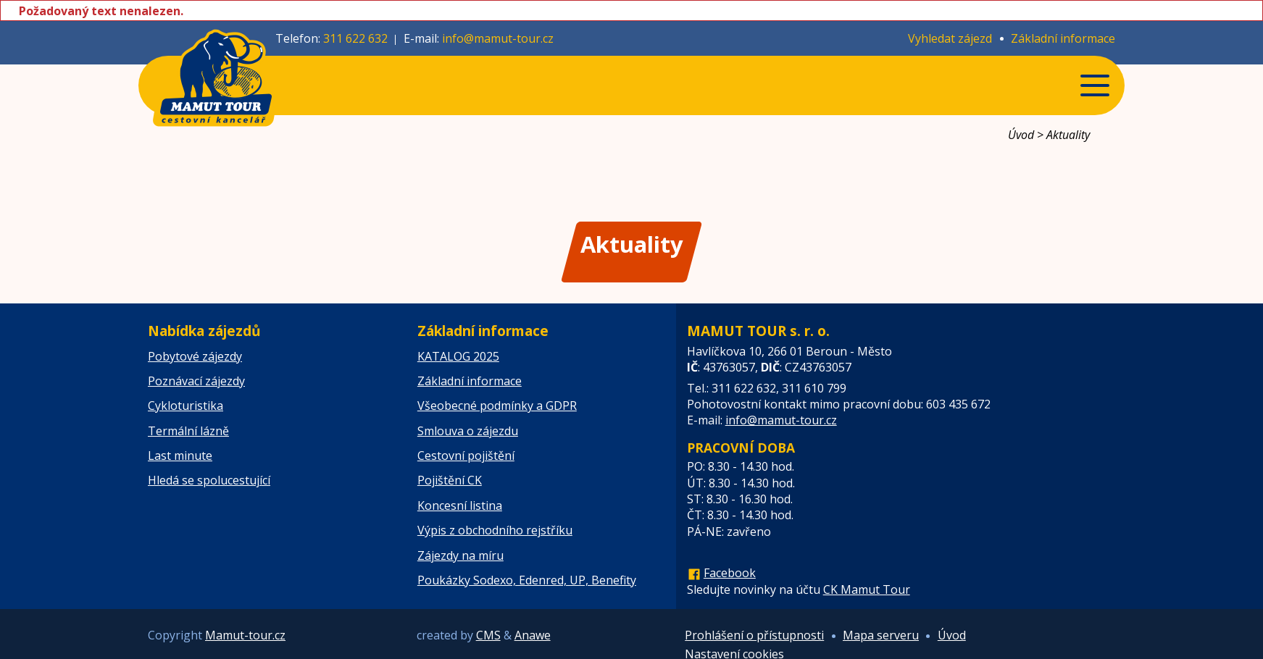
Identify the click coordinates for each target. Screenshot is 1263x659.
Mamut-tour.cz (245, 635)
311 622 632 (355, 38)
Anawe (532, 635)
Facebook (730, 573)
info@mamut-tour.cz (498, 38)
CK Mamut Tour (866, 589)
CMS (488, 635)
